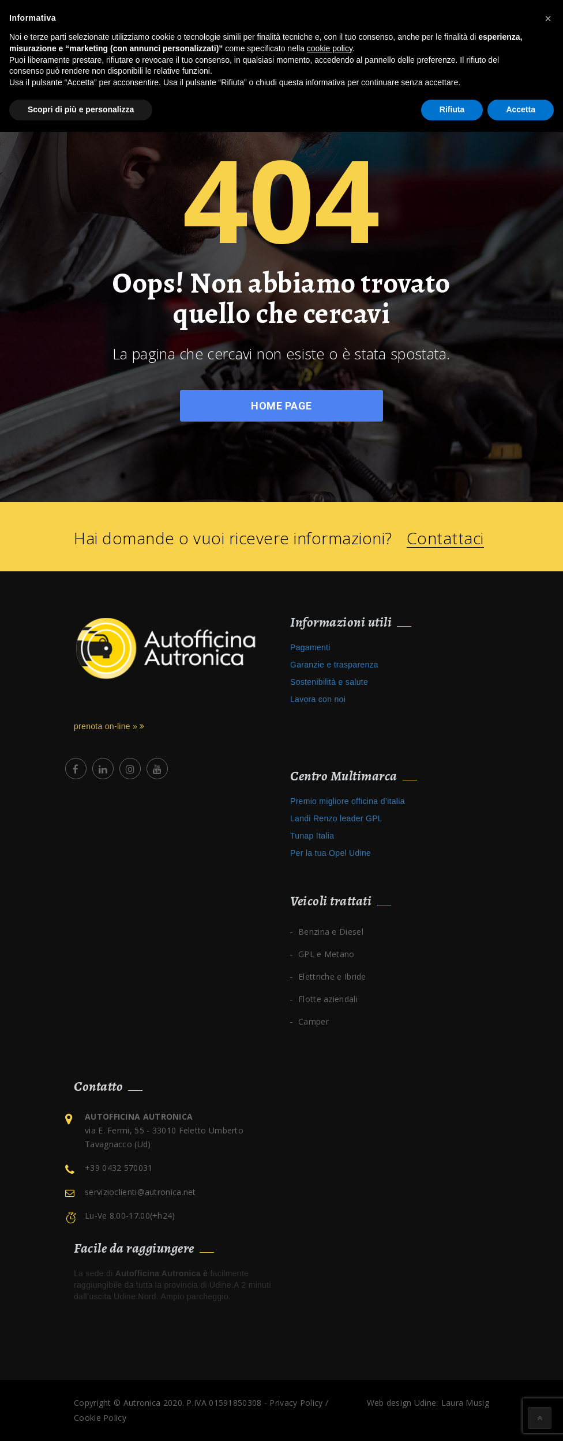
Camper (313, 1021)
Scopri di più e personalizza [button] (81, 109)
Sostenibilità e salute (329, 682)
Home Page (281, 406)
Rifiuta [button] (452, 109)
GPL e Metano (326, 954)
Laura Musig (465, 1402)
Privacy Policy (295, 1402)
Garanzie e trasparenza (334, 664)
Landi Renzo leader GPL (336, 818)
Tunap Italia (312, 835)
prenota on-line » (109, 726)
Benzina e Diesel (330, 931)
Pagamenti (310, 647)
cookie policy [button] (329, 48)
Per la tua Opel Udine (330, 853)
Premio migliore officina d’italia (347, 801)
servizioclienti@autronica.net (140, 1191)
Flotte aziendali (328, 998)
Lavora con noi (318, 699)
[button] (548, 18)
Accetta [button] (520, 109)
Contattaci (445, 538)
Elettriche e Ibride (332, 976)
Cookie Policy (100, 1417)
